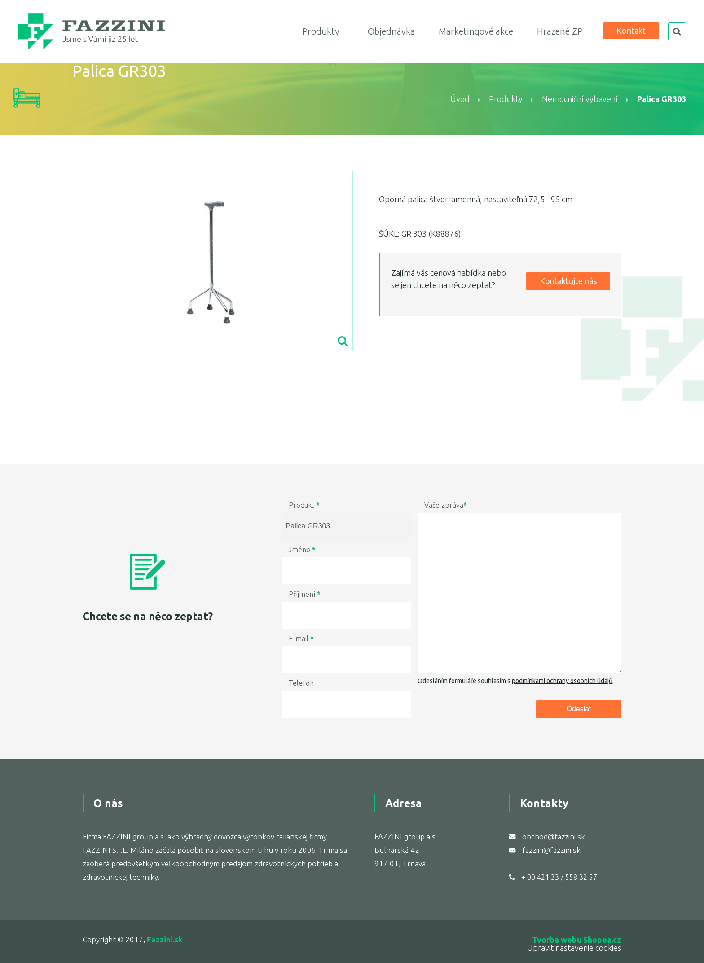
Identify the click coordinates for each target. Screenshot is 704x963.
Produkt (304, 505)
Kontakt (631, 30)
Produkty (320, 31)
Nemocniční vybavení (580, 98)
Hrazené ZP (560, 31)
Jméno (302, 550)
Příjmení (305, 594)
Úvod (460, 98)
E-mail (301, 639)
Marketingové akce (476, 31)
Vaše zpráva (445, 505)
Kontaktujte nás (568, 280)
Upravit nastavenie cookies (574, 947)
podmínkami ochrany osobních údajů (562, 680)
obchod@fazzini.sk (553, 836)
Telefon (301, 683)
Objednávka (391, 31)
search (677, 31)
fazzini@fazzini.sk (551, 850)
